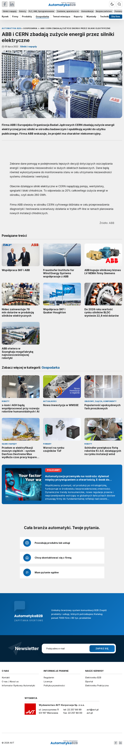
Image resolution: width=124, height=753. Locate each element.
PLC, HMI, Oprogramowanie (41, 11)
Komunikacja (87, 11)
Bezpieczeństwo (104, 11)
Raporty (78, 16)
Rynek (5, 16)
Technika (105, 16)
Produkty (27, 16)
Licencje (48, 681)
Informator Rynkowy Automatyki (18, 685)
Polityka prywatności (54, 685)
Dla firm (115, 16)
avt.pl (90, 712)
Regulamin (49, 677)
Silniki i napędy (9, 11)
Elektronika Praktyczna (97, 685)
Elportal (89, 681)
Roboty (22, 11)
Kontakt (6, 677)
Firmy (15, 16)
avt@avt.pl (93, 709)
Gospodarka (42, 16)
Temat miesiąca (61, 16)
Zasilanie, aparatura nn (68, 11)
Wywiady (91, 16)
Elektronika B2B (93, 677)
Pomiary (118, 11)
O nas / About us (10, 681)
